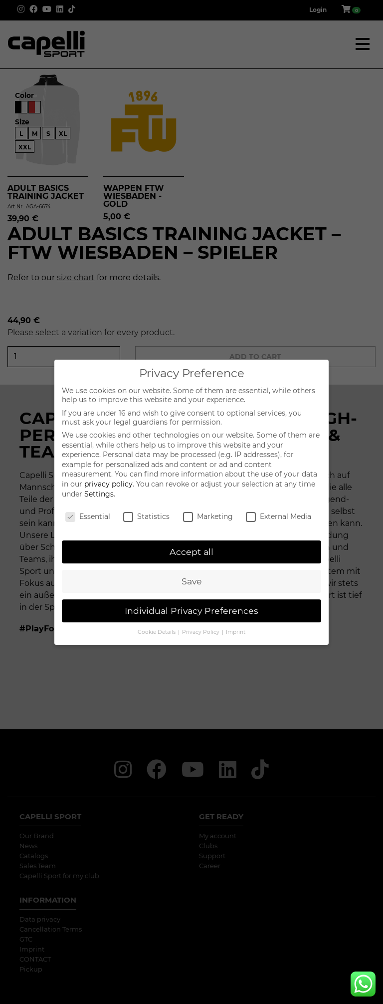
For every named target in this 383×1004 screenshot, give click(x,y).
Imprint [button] (235, 632)
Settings (99, 494)
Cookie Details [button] (157, 632)
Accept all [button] (191, 551)
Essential (87, 516)
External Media (278, 516)
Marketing (208, 516)
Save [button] (192, 581)
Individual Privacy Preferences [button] (191, 610)
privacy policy (108, 484)
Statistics (146, 516)
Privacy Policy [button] (201, 632)
